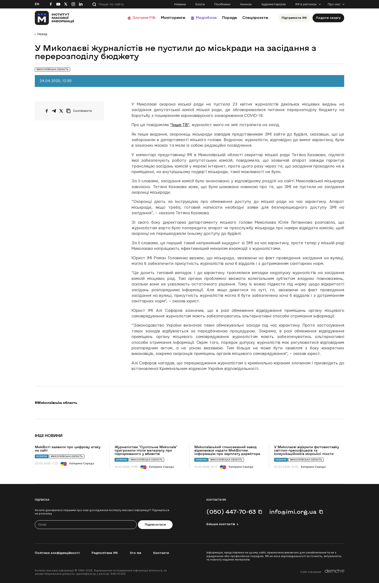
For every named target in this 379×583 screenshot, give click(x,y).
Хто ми (135, 553)
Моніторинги (160, 18)
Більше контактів (220, 524)
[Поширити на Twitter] (61, 111)
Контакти (161, 553)
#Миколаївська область (56, 402)
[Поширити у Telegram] (54, 111)
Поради (223, 18)
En (37, 4)
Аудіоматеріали (273, 4)
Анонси (246, 4)
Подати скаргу (328, 18)
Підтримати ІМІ (294, 18)
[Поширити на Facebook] (46, 111)
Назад (42, 34)
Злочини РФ (127, 18)
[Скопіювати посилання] (80, 111)
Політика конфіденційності (57, 553)
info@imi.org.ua (293, 511)
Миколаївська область (67, 456)
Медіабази (196, 18)
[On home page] (54, 18)
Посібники (222, 4)
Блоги (200, 4)
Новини (180, 4)
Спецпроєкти (253, 18)
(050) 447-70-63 (231, 511)
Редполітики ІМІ (105, 553)
